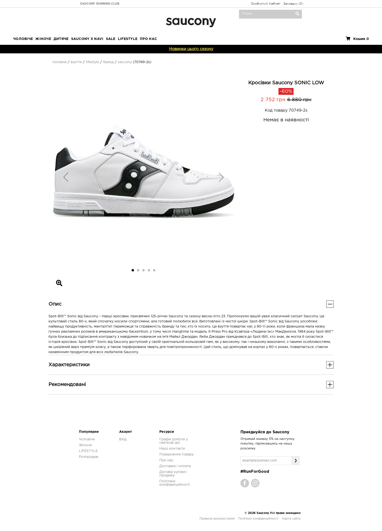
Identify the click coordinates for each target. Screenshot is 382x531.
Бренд (108, 62)
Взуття (76, 62)
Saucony (125, 62)
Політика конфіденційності (258, 518)
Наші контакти (172, 448)
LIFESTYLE (128, 39)
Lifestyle (92, 62)
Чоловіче (23, 39)
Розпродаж (88, 456)
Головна (59, 62)
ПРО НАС (148, 39)
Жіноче (43, 39)
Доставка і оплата (175, 466)
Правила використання (217, 518)
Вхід (122, 439)
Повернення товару (176, 454)
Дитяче (61, 39)
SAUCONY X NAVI (87, 39)
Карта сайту (291, 518)
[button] (66, 177)
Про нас (166, 460)
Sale (110, 39)
